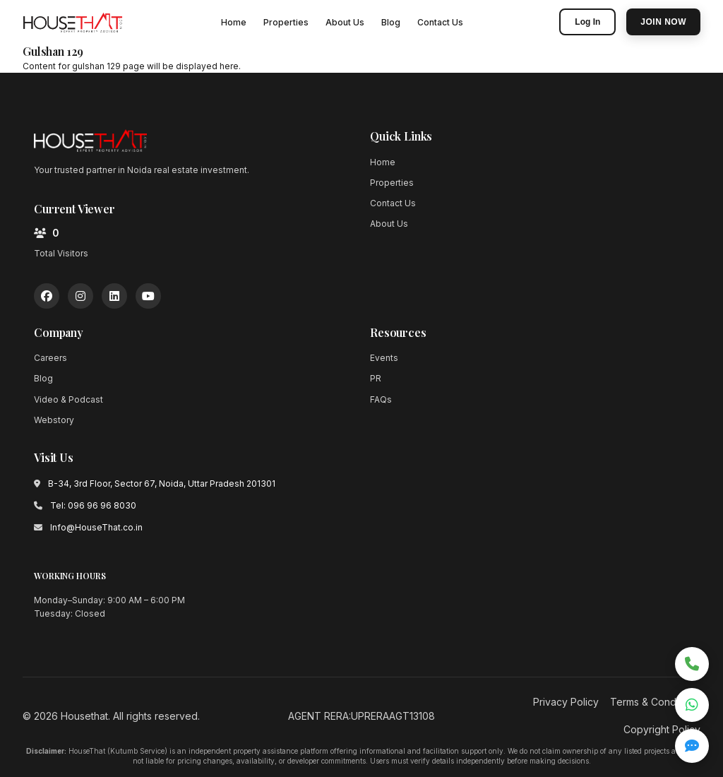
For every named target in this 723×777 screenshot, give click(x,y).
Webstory (54, 420)
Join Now (663, 22)
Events (384, 357)
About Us (344, 22)
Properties (286, 22)
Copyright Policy (661, 729)
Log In (587, 22)
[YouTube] (148, 296)
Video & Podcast (68, 399)
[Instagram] (80, 296)
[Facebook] (46, 296)
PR (375, 378)
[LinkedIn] (114, 296)
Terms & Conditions (655, 702)
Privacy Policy (566, 702)
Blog (390, 22)
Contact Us (440, 22)
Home (233, 22)
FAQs (381, 399)
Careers (50, 357)
